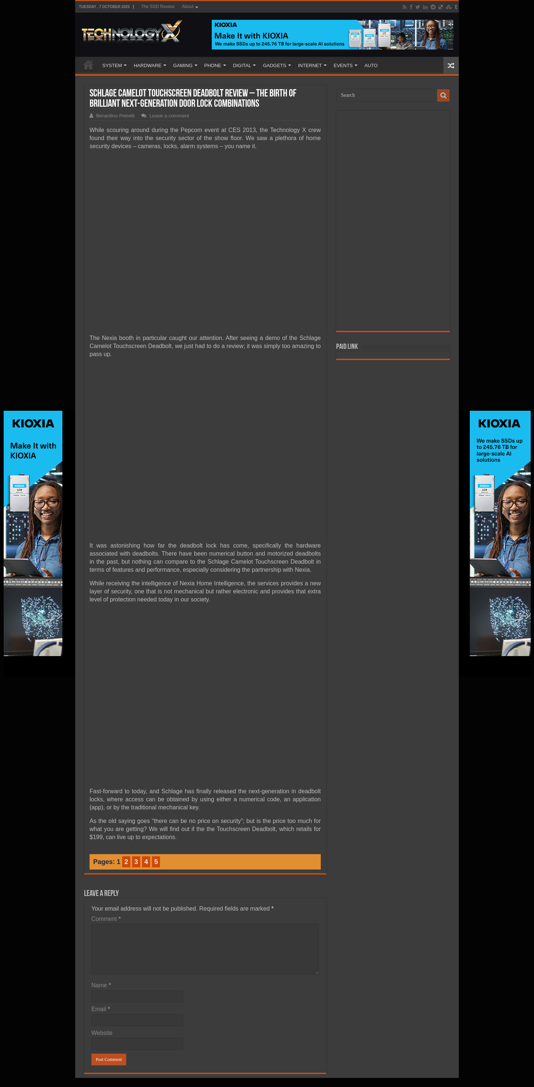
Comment (106, 919)
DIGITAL (242, 65)
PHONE (212, 65)
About (187, 6)
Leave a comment (169, 115)
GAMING (183, 65)
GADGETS (274, 65)
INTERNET (310, 65)
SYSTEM (112, 65)
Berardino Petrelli (115, 115)
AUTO (371, 65)
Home (88, 64)
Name (101, 985)
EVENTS (343, 65)
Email (100, 1009)
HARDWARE (147, 65)
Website (102, 1033)
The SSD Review (157, 6)
